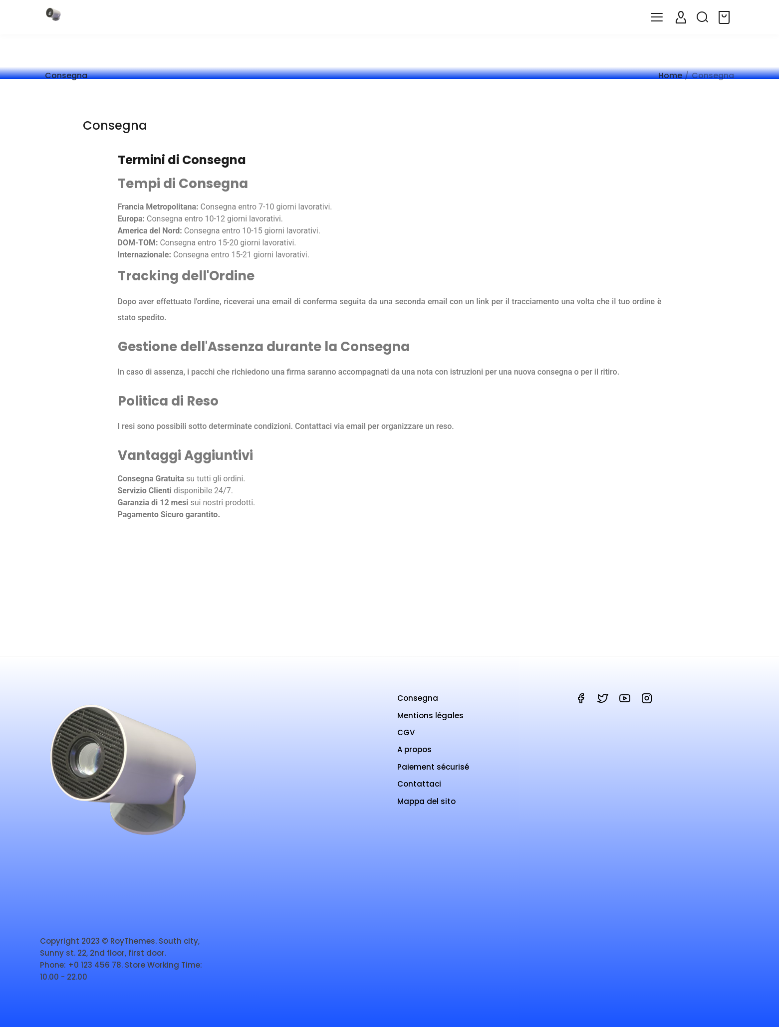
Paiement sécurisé (433, 776)
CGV (406, 742)
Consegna (417, 707)
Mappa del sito (426, 811)
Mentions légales (430, 725)
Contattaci (419, 793)
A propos (414, 759)
